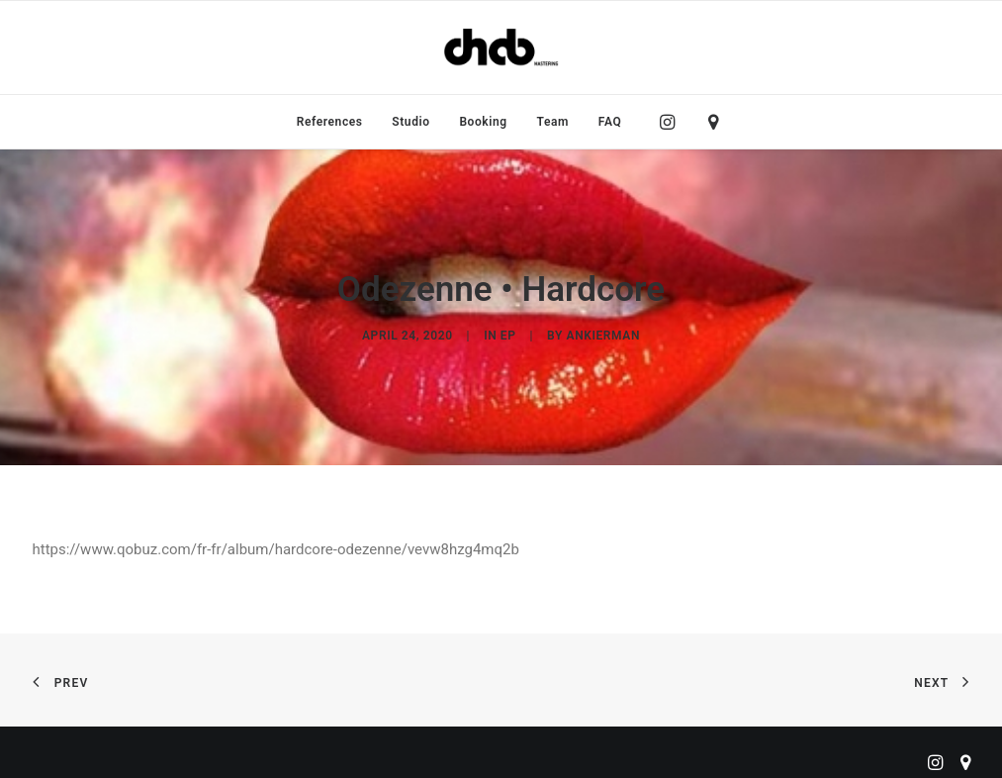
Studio (410, 122)
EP (508, 331)
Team (553, 122)
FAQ (610, 122)
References (330, 122)
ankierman (603, 331)
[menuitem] (330, 121)
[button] (672, 121)
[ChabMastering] (500, 47)
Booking (482, 122)
